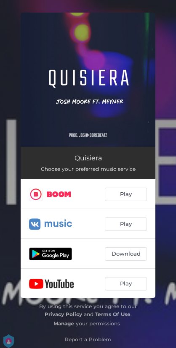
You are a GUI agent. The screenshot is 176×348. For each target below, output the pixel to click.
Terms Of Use (113, 314)
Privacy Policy (63, 314)
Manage (63, 323)
